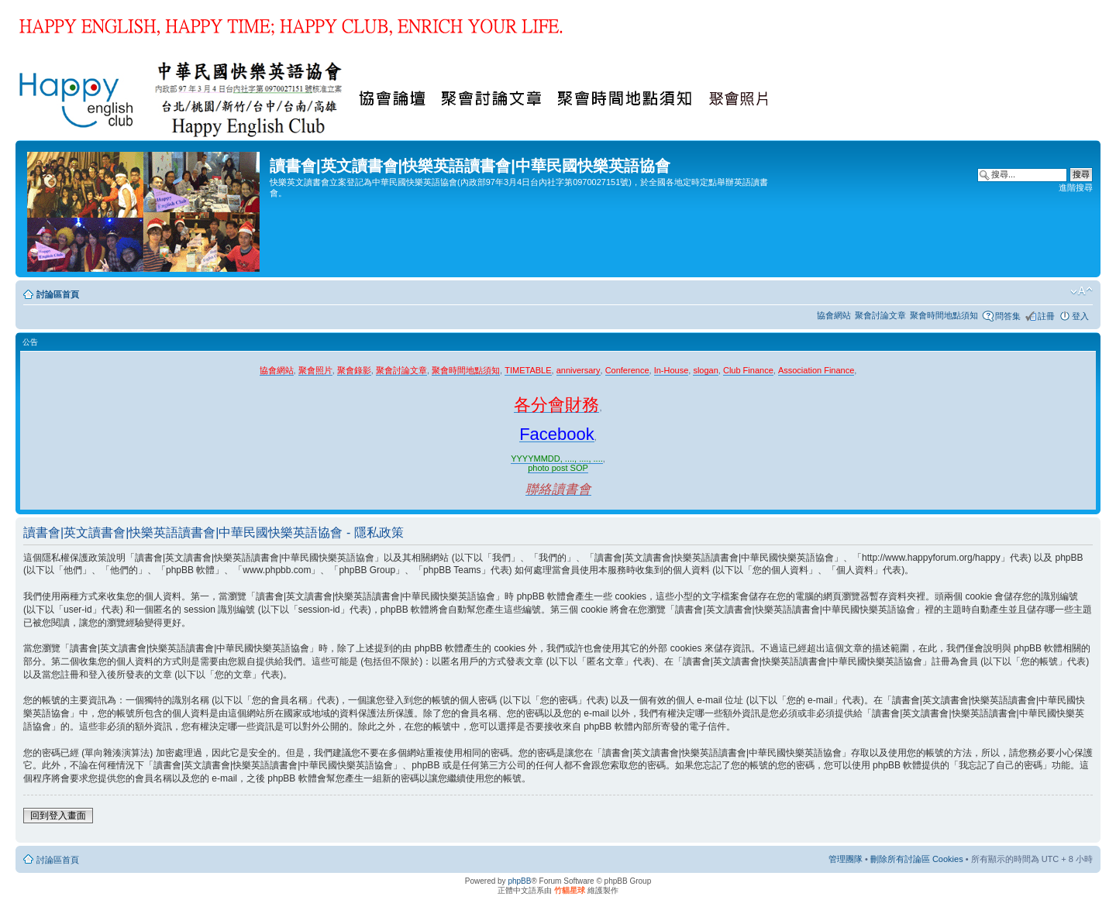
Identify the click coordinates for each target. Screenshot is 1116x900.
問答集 (1008, 316)
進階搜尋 (1076, 187)
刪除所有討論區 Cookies (916, 859)
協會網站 (834, 315)
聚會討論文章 (880, 315)
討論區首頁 (57, 294)
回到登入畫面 (58, 815)
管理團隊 (845, 859)
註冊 (1046, 316)
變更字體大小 (1081, 291)
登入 (1080, 316)
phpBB (519, 881)
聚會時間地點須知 (944, 315)
